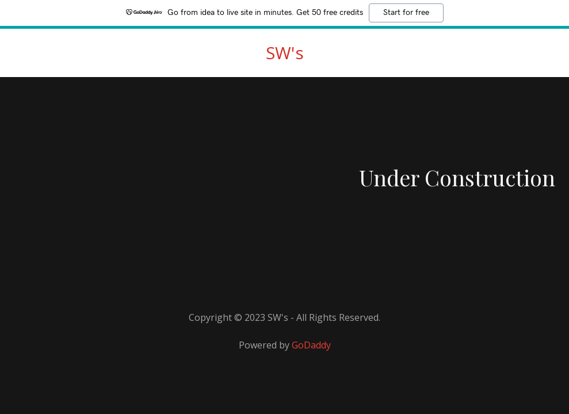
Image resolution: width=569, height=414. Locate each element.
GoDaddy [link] (311, 345)
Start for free (406, 13)
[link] (285, 55)
